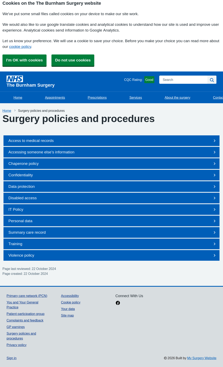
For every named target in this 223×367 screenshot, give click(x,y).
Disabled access (112, 198)
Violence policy (112, 255)
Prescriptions (97, 97)
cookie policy (20, 47)
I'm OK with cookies (24, 60)
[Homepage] (65, 81)
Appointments (55, 97)
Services (135, 97)
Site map (67, 315)
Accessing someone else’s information (112, 152)
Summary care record (112, 232)
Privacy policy (16, 345)
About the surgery (177, 97)
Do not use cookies (73, 60)
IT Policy (112, 209)
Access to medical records (112, 140)
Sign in (11, 358)
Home (18, 97)
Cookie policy (71, 302)
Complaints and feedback (25, 320)
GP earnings (16, 326)
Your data (68, 308)
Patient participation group (25, 313)
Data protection (112, 186)
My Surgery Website (201, 358)
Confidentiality (112, 175)
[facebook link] (117, 303)
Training (112, 243)
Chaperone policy (112, 163)
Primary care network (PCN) (27, 295)
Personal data (112, 221)
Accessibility (70, 295)
